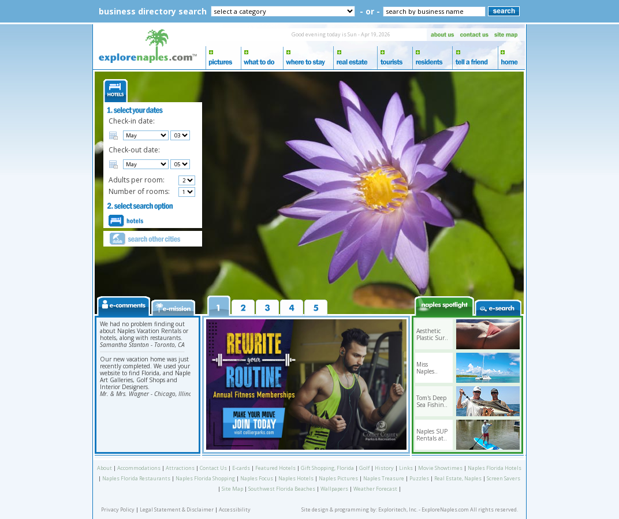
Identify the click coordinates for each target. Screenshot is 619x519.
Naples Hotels (296, 478)
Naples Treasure (383, 478)
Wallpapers (334, 488)
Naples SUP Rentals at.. (432, 434)
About (104, 468)
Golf (364, 468)
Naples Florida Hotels (494, 468)
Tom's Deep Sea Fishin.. (432, 401)
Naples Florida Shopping (205, 478)
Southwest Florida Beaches (281, 488)
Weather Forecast (375, 488)
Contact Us (213, 468)
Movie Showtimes (440, 468)
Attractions (180, 468)
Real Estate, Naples (458, 478)
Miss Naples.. (427, 367)
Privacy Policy (118, 509)
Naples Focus (256, 478)
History (384, 468)
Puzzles (419, 478)
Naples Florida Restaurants (136, 478)
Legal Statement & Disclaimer (177, 509)
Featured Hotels (275, 468)
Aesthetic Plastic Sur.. (432, 334)
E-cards (241, 468)
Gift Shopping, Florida (327, 468)
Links (406, 468)
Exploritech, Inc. (397, 509)
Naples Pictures (338, 478)
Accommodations (139, 468)
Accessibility (235, 509)
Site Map (232, 488)
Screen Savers (503, 478)
